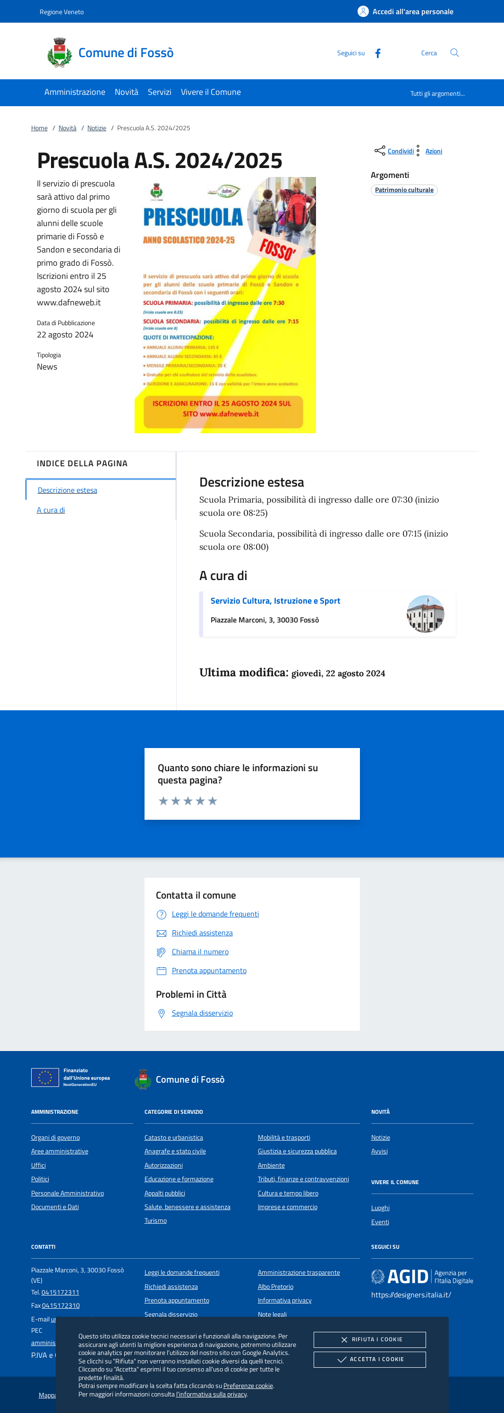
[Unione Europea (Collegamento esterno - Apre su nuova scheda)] (73, 1079)
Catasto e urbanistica (174, 1137)
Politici (40, 1179)
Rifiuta (370, 1339)
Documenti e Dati (55, 1207)
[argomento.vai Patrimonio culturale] (404, 189)
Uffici (38, 1165)
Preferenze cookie (248, 1385)
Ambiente (271, 1165)
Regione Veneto (62, 12)
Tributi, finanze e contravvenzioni (303, 1179)
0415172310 (61, 1305)
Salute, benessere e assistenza (188, 1207)
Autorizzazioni (164, 1165)
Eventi (380, 1222)
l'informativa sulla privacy (211, 1394)
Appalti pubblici (165, 1193)
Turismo (156, 1220)
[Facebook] (374, 52)
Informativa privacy (285, 1300)
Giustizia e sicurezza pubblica (297, 1151)
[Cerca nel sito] (454, 52)
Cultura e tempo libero (288, 1193)
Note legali (272, 1314)
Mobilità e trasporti (284, 1137)
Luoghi (380, 1208)
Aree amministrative (59, 1151)
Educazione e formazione (179, 1179)
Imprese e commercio (287, 1207)
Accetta (369, 1359)
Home (39, 128)
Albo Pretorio (275, 1286)
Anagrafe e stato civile (175, 1151)
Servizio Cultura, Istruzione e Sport (276, 600)
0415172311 (60, 1292)
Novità (68, 128)
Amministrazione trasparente (299, 1272)
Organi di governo (55, 1137)
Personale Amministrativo (67, 1193)
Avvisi (379, 1151)
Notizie (96, 128)
